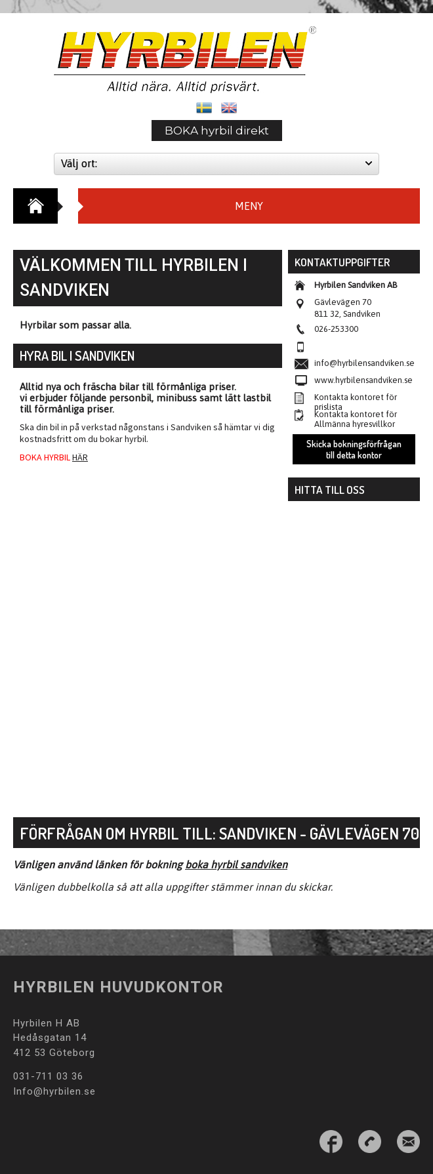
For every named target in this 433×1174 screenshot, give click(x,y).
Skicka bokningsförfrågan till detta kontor (354, 449)
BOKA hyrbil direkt (217, 130)
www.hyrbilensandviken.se (363, 380)
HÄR (80, 457)
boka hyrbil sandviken (236, 864)
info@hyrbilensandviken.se (364, 363)
